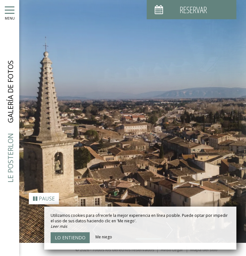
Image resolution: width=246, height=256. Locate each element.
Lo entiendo (70, 238)
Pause (44, 196)
